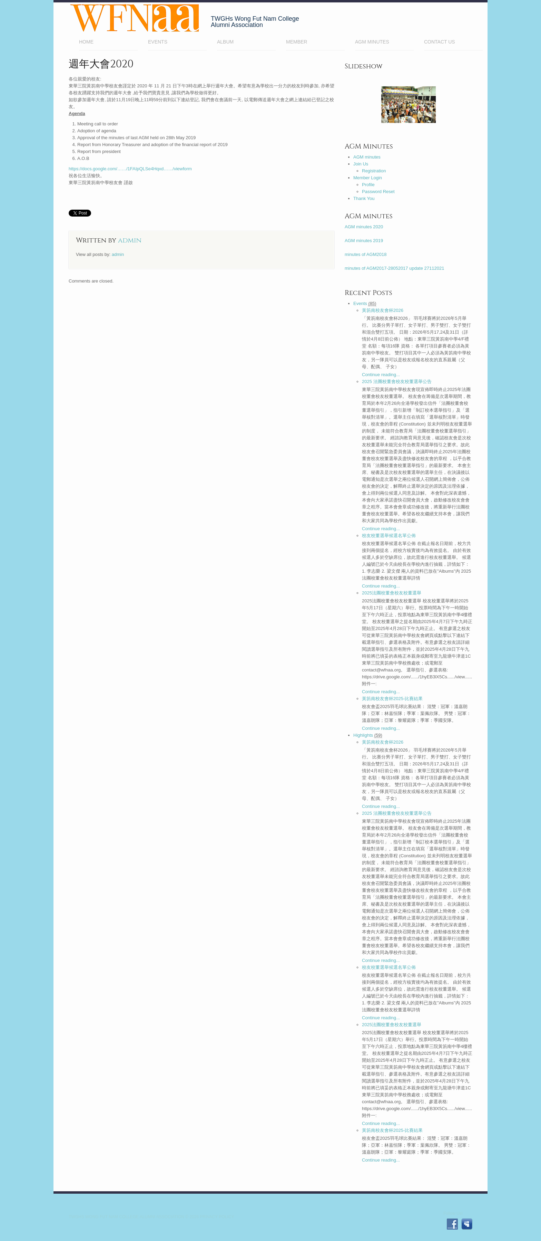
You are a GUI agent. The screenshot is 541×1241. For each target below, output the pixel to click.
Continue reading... (381, 374)
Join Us (360, 163)
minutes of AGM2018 (365, 254)
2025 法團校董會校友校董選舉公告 (397, 381)
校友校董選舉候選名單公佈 (389, 535)
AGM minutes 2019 (364, 240)
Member (315, 42)
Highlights (363, 735)
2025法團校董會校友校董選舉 (391, 592)
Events (360, 303)
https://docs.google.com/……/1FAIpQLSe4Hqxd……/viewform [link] (130, 168)
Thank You (363, 198)
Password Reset (378, 191)
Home (108, 42)
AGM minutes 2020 (364, 226)
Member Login (367, 177)
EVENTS (157, 42)
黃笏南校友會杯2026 (382, 310)
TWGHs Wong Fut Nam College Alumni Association (126, 1216)
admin (129, 240)
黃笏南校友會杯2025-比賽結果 (392, 698)
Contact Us (439, 42)
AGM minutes (372, 42)
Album (225, 42)
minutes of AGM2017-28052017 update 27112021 (394, 268)
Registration (374, 170)
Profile (368, 184)
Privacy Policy (217, 1216)
